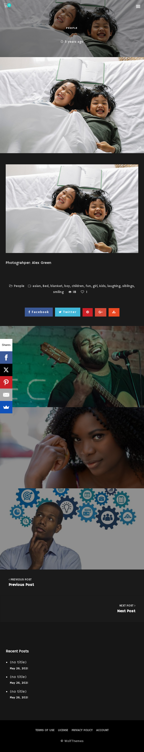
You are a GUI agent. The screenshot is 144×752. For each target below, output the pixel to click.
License (63, 730)
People (72, 28)
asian (36, 286)
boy (67, 286)
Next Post (72, 608)
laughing (113, 286)
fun (88, 286)
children (78, 286)
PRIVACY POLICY (82, 730)
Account (102, 730)
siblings (128, 286)
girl (95, 286)
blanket (56, 286)
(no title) (18, 662)
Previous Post (72, 582)
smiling (58, 292)
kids (102, 286)
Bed (46, 286)
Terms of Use (45, 730)
